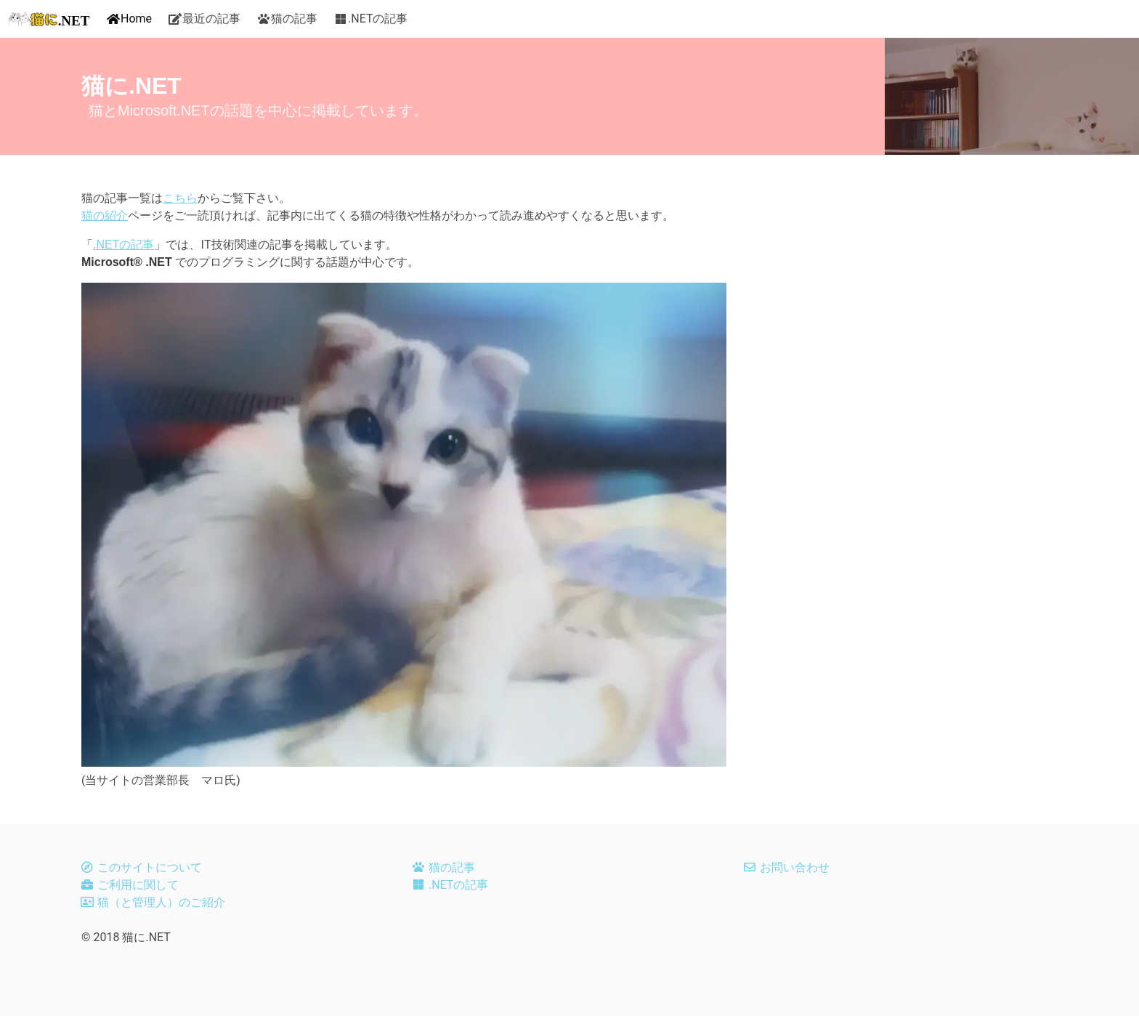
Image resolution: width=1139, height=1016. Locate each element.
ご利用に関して (138, 885)
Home (136, 18)
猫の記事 (294, 18)
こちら (180, 198)
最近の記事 (211, 18)
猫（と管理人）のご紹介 (161, 902)
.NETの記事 (378, 18)
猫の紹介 (104, 215)
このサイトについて (149, 867)
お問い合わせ (795, 867)
